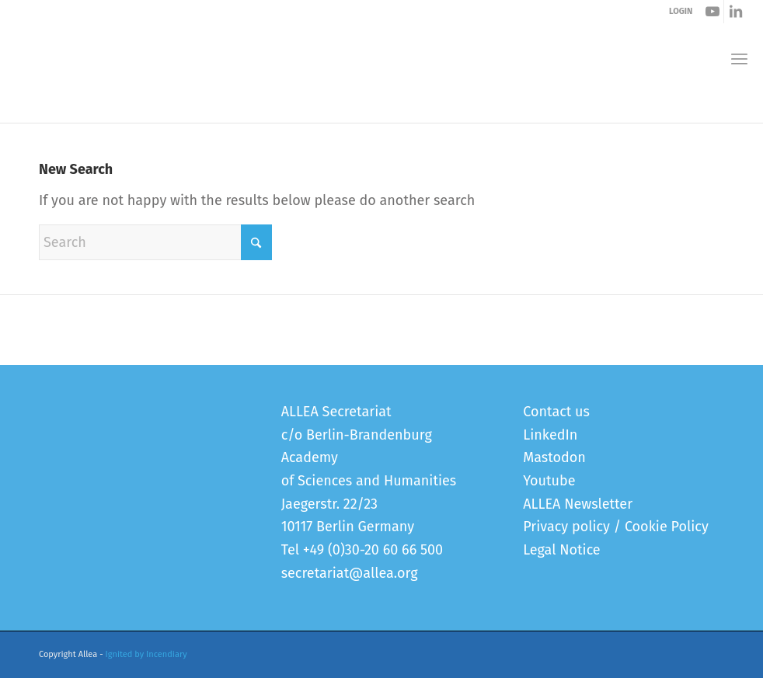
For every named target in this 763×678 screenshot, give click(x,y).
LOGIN (680, 11)
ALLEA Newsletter (577, 504)
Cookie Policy (667, 526)
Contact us (556, 411)
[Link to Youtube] (712, 11)
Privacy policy (566, 526)
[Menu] (739, 58)
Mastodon (554, 457)
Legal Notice (561, 549)
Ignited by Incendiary (146, 654)
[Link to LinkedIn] (735, 11)
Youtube (549, 480)
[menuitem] (739, 58)
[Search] (155, 242)
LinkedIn (550, 434)
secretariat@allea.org (349, 573)
